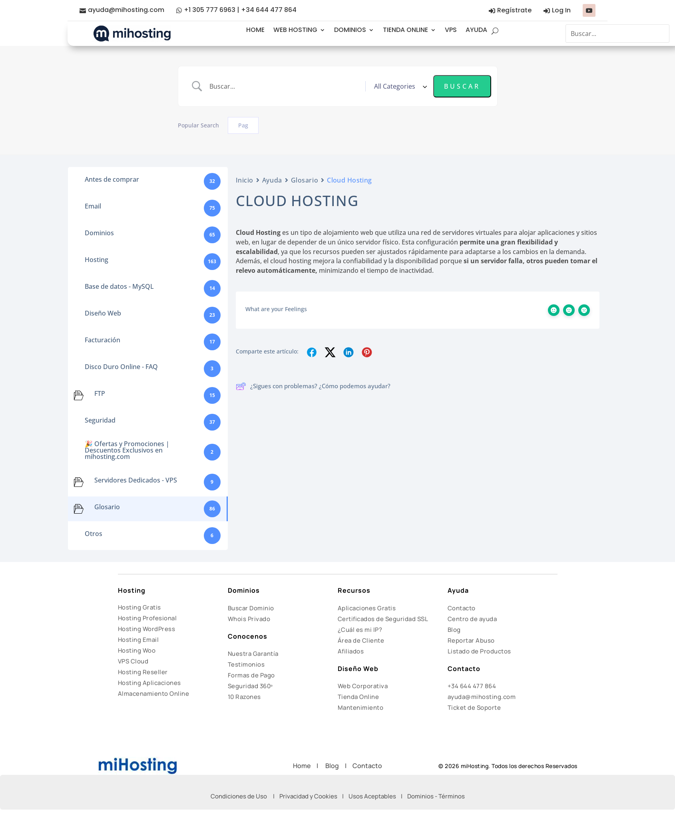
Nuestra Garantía (253, 653)
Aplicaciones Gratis (367, 608)
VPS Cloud (133, 661)
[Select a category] (399, 86)
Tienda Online (358, 697)
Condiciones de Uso (239, 796)
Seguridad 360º (250, 686)
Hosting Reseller (143, 672)
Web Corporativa (363, 686)
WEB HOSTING (295, 29)
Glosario (304, 180)
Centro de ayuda (472, 619)
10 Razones (244, 697)
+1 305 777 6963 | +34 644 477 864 (240, 9)
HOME (255, 29)
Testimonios (246, 664)
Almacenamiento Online (153, 693)
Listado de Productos (479, 651)
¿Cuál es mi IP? (360, 629)
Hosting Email (138, 639)
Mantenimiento (361, 707)
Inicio (244, 180)
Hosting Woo (137, 650)
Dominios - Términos (436, 796)
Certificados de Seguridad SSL (383, 619)
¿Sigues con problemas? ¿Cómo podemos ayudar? (313, 386)
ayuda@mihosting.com (126, 9)
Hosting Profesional (147, 618)
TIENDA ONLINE (405, 29)
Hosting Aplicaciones (149, 683)
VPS (451, 29)
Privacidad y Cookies (308, 796)
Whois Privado (249, 619)
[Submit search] (462, 86)
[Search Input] (284, 86)
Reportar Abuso (471, 640)
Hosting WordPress (146, 629)
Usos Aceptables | (377, 796)
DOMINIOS (350, 29)
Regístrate (514, 10)
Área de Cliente (361, 640)
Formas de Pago (251, 675)
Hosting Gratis (139, 607)
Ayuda (272, 180)
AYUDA (476, 29)
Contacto (462, 608)
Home (305, 765)
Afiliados (351, 651)
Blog (454, 629)
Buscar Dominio (251, 608)
